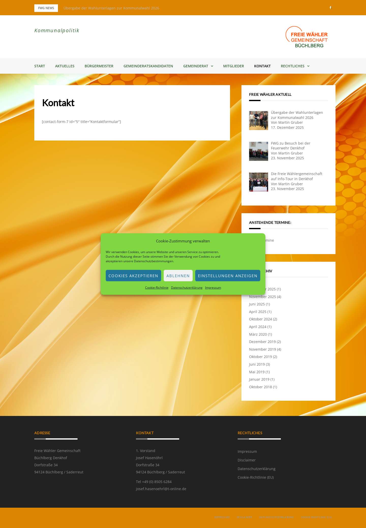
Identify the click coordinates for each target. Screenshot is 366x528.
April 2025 (257, 311)
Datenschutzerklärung (187, 287)
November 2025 (262, 296)
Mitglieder (233, 66)
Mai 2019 (257, 371)
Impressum (213, 287)
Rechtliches (292, 66)
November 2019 (262, 349)
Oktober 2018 (260, 386)
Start (39, 66)
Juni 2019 (257, 364)
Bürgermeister (99, 66)
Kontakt (262, 66)
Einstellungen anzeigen (227, 275)
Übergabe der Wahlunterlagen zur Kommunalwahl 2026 (111, 8)
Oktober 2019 (260, 356)
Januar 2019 (259, 379)
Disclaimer (247, 460)
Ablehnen (178, 275)
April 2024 (257, 326)
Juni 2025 (257, 304)
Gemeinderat (195, 66)
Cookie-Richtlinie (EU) (256, 477)
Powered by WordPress (50, 518)
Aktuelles (64, 66)
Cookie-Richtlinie (157, 287)
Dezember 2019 (262, 341)
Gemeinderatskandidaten (148, 66)
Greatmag (88, 518)
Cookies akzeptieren (133, 275)
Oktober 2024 (260, 319)
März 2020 (258, 334)
